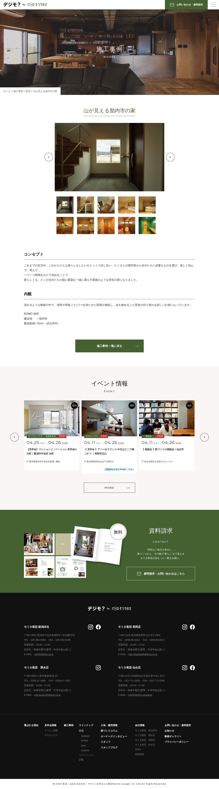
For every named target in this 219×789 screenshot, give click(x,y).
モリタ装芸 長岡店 (145, 740)
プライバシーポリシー (177, 741)
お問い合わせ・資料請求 (178, 725)
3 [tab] (106, 205)
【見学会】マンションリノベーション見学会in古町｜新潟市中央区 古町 (52, 451)
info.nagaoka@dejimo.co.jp (142, 654)
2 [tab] (85, 205)
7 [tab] (85, 225)
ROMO (84, 740)
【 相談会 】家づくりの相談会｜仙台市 (163, 449)
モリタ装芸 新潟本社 (146, 730)
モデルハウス (51, 735)
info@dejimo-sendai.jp (140, 695)
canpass (85, 750)
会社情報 (140, 725)
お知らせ (169, 730)
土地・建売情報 (109, 725)
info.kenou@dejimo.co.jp (47, 695)
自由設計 (85, 736)
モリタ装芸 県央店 (145, 735)
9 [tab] (126, 225)
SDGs (138, 749)
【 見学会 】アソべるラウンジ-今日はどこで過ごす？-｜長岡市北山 (109, 451)
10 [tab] (147, 225)
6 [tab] (65, 225)
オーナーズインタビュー (114, 736)
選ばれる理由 (31, 725)
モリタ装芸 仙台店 (145, 744)
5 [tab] (147, 205)
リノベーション (86, 755)
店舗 (81, 759)
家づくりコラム (109, 730)
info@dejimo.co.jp (44, 654)
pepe (83, 745)
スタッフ (105, 741)
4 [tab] (126, 205)
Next (170, 157)
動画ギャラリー (173, 736)
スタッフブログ (109, 747)
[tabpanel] (109, 157)
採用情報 (139, 754)
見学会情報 (50, 725)
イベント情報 (51, 730)
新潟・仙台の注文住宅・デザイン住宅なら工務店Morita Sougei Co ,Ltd (102, 784)
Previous (48, 157)
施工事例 (68, 725)
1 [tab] (65, 205)
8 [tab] (106, 225)
